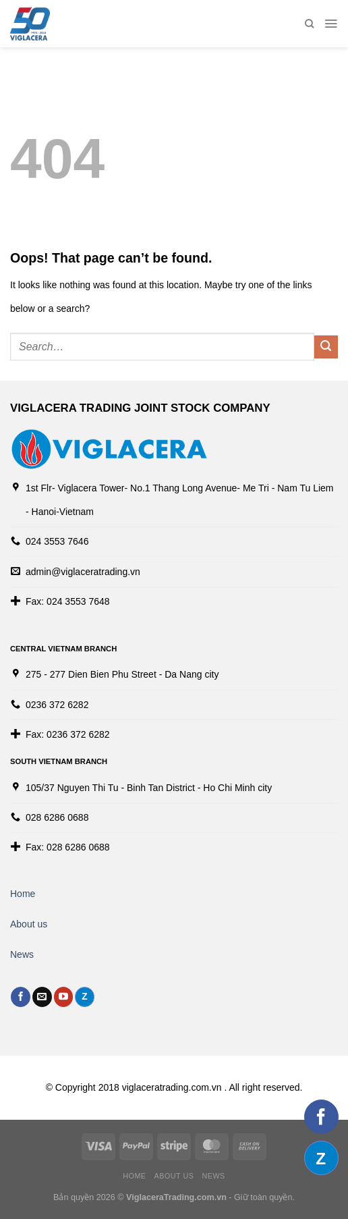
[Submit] (326, 347)
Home (22, 893)
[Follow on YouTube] (64, 997)
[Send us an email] (42, 997)
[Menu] (331, 23)
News (22, 954)
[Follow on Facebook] (20, 997)
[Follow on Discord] (84, 997)
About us (28, 924)
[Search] (309, 23)
